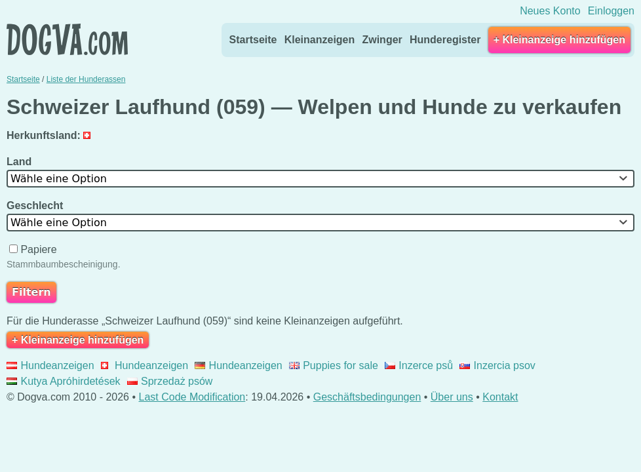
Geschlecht (36, 205)
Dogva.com (67, 39)
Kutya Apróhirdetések (64, 381)
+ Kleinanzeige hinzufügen (559, 39)
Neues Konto (550, 10)
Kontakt (500, 397)
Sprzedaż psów (170, 381)
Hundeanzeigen (50, 365)
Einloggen (611, 10)
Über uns (452, 397)
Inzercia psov (497, 365)
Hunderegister (445, 39)
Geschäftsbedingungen (367, 397)
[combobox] (320, 178)
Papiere (34, 249)
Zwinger (382, 39)
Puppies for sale (333, 365)
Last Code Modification (192, 397)
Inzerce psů (419, 365)
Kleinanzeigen (319, 39)
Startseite (253, 39)
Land (21, 161)
